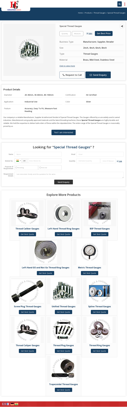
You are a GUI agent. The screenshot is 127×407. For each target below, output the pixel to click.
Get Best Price (104, 33)
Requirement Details (8, 175)
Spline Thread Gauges (99, 306)
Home (80, 13)
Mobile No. (9, 161)
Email (73, 154)
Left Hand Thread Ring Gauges (63, 228)
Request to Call (72, 74)
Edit (89, 33)
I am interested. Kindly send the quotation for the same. (69, 175)
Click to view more (67, 66)
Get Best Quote (27, 234)
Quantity (72, 161)
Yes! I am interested (63, 132)
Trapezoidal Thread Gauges (63, 384)
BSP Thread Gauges (100, 228)
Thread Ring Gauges (99, 345)
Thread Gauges (100, 13)
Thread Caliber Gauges (27, 228)
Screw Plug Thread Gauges (27, 306)
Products (88, 13)
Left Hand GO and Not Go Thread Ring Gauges (45, 267)
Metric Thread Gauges (89, 267)
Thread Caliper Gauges (27, 345)
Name (11, 154)
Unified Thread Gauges (63, 306)
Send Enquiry (98, 74)
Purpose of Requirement (8, 167)
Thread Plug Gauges (63, 345)
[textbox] (77, 33)
